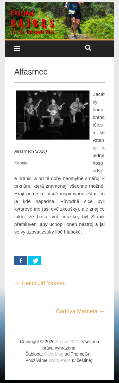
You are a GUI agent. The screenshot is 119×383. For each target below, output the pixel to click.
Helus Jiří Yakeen (40, 283)
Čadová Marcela (80, 311)
